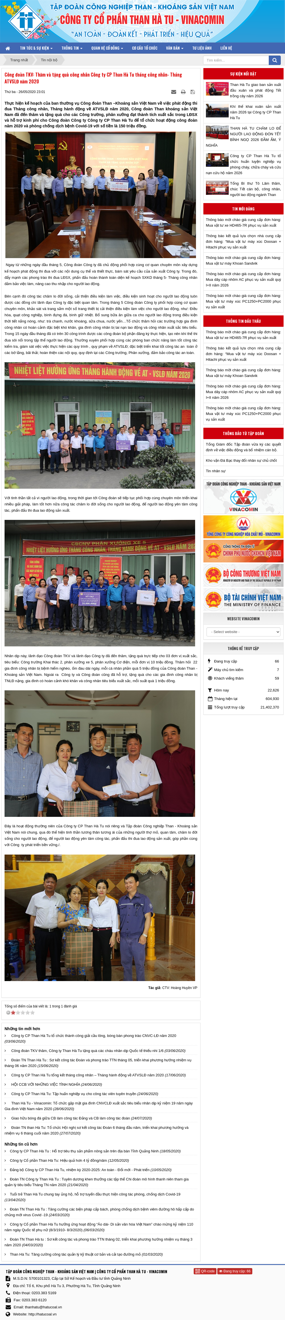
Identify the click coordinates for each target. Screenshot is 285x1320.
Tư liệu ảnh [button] (202, 48)
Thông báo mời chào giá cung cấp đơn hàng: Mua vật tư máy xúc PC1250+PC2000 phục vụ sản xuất (243, 301)
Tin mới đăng (243, 209)
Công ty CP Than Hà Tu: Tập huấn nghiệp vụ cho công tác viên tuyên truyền (73, 1094)
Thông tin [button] (71, 49)
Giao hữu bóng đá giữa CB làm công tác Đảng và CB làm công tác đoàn (70, 1118)
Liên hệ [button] (226, 48)
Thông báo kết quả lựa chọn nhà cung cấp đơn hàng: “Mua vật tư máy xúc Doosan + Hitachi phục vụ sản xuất (243, 241)
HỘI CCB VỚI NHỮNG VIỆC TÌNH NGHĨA (45, 1084)
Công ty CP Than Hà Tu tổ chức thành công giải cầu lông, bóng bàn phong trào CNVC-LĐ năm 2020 (93, 1036)
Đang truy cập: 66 (234, 1271)
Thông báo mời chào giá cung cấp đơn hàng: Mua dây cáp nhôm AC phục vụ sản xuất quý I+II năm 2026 (243, 279)
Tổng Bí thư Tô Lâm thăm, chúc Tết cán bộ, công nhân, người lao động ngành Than (255, 189)
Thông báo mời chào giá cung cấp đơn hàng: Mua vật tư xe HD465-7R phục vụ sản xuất (243, 222)
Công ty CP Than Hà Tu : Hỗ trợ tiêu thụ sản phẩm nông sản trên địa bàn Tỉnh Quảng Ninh (84, 1151)
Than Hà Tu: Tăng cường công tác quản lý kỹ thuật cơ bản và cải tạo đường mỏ (75, 1254)
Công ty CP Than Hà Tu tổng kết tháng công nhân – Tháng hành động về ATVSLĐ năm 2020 (87, 1075)
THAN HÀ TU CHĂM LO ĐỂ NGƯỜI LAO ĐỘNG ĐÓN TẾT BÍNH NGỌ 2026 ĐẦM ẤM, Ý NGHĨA (243, 136)
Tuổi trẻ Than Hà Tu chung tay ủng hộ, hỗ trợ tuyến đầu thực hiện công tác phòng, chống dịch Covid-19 (95, 1194)
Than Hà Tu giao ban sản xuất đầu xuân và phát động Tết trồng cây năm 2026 (255, 90)
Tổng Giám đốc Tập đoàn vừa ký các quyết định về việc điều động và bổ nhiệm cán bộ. (243, 447)
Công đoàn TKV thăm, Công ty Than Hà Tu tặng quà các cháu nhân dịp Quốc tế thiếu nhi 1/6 (87, 1051)
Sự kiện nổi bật (243, 74)
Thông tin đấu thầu (243, 321)
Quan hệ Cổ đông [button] (107, 49)
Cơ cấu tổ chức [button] (144, 48)
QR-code (204, 1271)
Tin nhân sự (216, 471)
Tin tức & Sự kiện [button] (36, 49)
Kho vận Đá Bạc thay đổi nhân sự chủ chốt (241, 460)
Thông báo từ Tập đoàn (243, 433)
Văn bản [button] (174, 49)
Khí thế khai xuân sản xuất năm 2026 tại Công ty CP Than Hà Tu (255, 112)
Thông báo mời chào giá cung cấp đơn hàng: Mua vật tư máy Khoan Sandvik (243, 260)
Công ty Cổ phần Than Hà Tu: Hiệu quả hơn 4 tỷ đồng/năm (58, 1160)
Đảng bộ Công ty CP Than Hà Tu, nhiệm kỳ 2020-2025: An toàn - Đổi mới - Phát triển (80, 1170)
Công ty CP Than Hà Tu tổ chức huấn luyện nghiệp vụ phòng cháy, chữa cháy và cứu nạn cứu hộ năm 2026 (243, 164)
